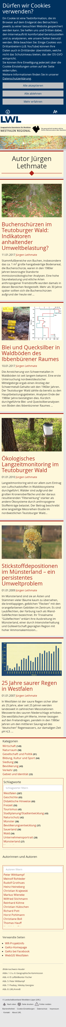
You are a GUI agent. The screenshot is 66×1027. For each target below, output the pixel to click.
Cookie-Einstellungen (26, 1009)
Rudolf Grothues (14, 883)
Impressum (54, 1009)
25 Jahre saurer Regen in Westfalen (29, 685)
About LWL (16, 1012)
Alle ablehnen (33, 93)
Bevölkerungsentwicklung (20, 825)
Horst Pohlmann (14, 915)
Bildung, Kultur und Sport (19, 758)
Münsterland (12, 841)
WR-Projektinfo (14, 943)
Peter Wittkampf (14, 875)
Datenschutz (42, 1009)
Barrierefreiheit (8, 1009)
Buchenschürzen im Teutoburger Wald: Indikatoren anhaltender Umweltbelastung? (27, 236)
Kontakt (6, 1012)
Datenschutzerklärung (17, 78)
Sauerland (10, 829)
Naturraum (10, 750)
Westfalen (10, 793)
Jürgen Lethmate (26, 255)
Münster (9, 821)
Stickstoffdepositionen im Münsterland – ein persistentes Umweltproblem (30, 574)
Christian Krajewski (16, 891)
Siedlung (8, 762)
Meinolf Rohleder (14, 879)
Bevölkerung (10, 766)
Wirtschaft (9, 746)
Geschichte (11, 797)
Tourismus (10, 809)
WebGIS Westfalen (16, 955)
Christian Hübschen (16, 907)
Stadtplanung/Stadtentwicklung (24, 813)
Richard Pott (11, 911)
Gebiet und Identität (15, 774)
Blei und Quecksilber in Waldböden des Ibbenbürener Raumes (31, 353)
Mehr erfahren (33, 101)
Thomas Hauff (12, 923)
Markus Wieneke (14, 895)
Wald (7, 833)
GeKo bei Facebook (17, 951)
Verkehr (8, 770)
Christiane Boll (13, 919)
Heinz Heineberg (14, 887)
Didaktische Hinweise (17, 801)
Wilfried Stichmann (16, 899)
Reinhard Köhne (14, 903)
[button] (5, 142)
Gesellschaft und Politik (17, 754)
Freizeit (8, 805)
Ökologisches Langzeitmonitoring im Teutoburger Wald (30, 464)
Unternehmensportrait (18, 837)
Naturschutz (11, 817)
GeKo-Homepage (16, 947)
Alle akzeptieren (33, 85)
